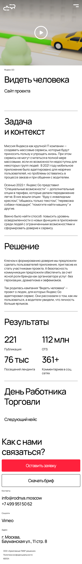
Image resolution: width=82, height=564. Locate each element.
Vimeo (7, 520)
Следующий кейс (20, 419)
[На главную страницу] (9, 7)
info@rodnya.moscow (22, 498)
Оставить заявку (41, 466)
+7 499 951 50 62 (17, 504)
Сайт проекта (17, 91)
